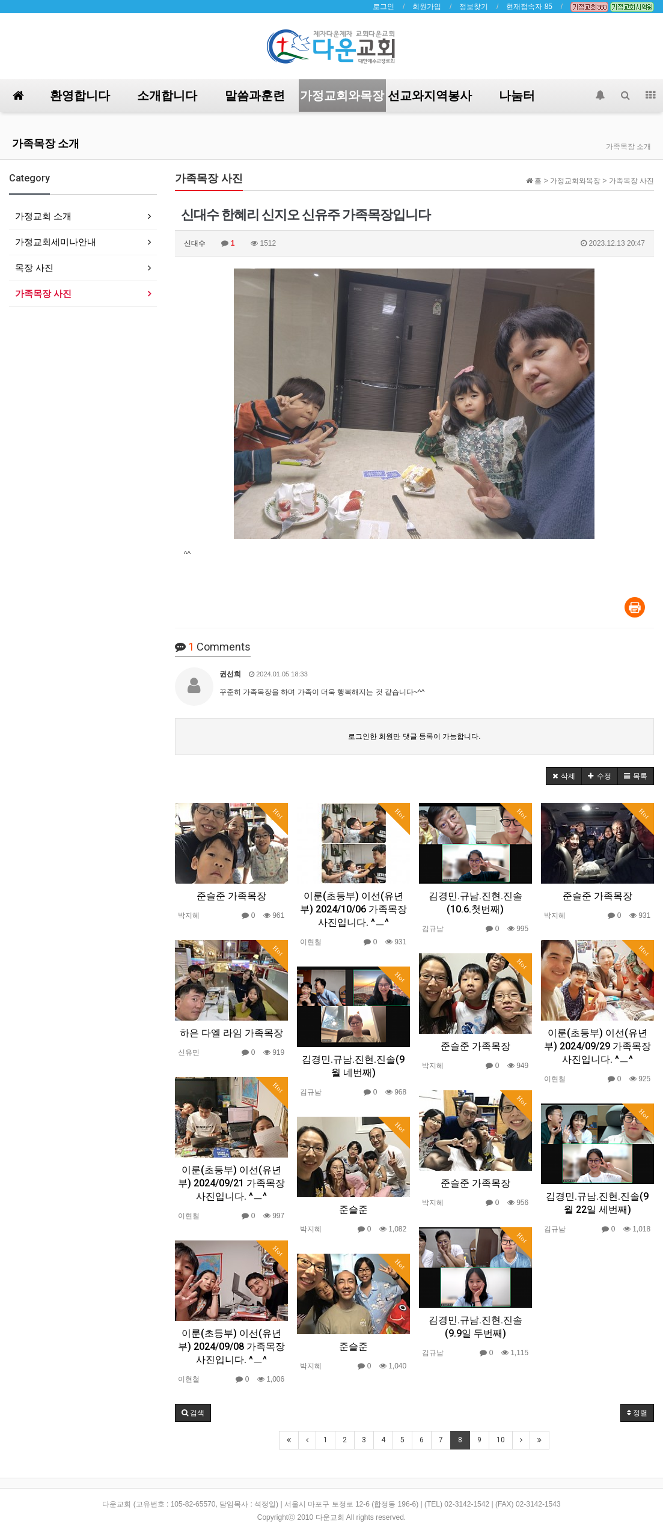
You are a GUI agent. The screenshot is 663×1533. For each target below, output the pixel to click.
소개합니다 (167, 95)
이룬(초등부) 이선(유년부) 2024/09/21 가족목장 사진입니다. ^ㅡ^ (231, 1183)
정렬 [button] (637, 1413)
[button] (564, 776)
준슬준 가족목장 (231, 896)
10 (500, 1440)
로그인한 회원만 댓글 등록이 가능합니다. (414, 736)
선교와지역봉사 (430, 95)
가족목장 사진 (43, 293)
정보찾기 (473, 6)
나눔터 (517, 95)
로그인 (383, 6)
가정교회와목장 (342, 95)
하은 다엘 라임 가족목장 (231, 1033)
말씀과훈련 (255, 95)
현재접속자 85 (529, 6)
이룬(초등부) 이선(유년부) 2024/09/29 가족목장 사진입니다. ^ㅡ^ (597, 1046)
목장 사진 (34, 268)
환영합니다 (80, 95)
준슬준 (353, 1209)
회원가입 (426, 6)
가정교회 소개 (43, 216)
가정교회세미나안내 (55, 242)
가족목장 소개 (45, 143)
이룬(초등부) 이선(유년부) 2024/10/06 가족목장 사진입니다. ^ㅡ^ (353, 909)
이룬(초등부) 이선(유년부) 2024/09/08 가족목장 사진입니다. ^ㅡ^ (231, 1346)
